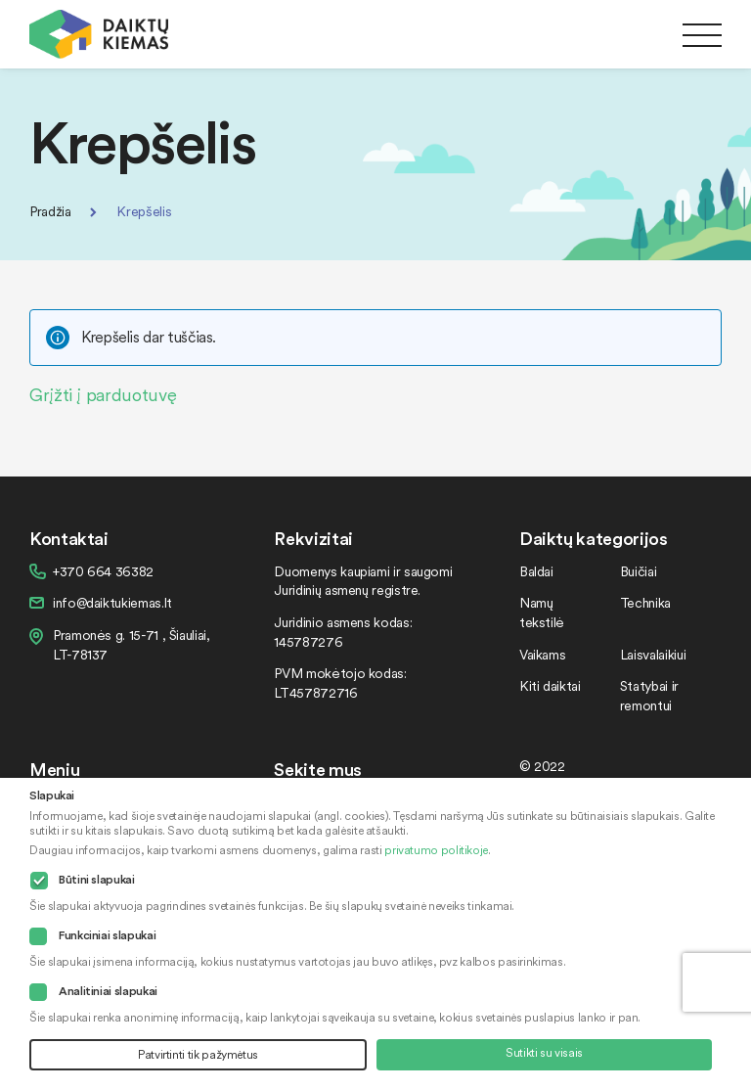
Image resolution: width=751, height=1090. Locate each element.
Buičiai (638, 571)
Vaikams (542, 654)
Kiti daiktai (550, 685)
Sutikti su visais (544, 1052)
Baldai (536, 571)
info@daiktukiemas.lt (112, 602)
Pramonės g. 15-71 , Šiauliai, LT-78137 (131, 644)
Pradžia (49, 211)
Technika (645, 602)
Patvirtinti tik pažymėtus (198, 1054)
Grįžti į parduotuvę (102, 394)
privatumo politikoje (436, 849)
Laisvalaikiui (652, 654)
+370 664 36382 (103, 571)
